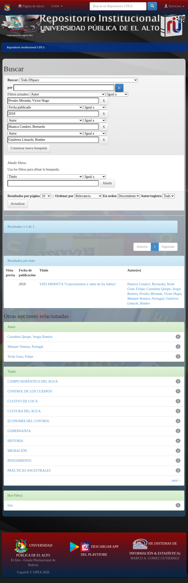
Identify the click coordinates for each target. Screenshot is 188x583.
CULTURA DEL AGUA (24, 411)
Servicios (174, 6)
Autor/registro (151, 196)
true (10, 505)
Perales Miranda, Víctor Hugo (160, 294)
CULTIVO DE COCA (22, 401)
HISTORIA (15, 441)
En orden (109, 196)
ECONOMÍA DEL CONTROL (28, 421)
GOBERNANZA (19, 431)
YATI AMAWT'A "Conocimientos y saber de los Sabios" (77, 284)
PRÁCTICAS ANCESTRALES (29, 470)
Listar (57, 6)
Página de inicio (31, 6)
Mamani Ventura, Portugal (145, 298)
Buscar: (13, 80)
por (10, 87)
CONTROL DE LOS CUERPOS (29, 391)
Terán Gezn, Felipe (20, 356)
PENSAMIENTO (19, 460)
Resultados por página (23, 196)
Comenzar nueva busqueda (29, 148)
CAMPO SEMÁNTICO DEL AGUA (32, 381)
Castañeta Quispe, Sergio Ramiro (29, 337)
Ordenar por (64, 196)
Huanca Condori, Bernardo (146, 284)
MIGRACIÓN (17, 451)
